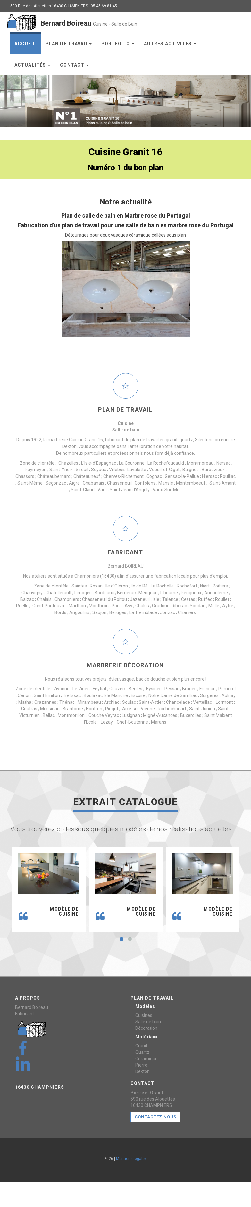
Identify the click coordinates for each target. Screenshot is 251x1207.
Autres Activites (170, 43)
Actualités (32, 65)
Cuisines (143, 1015)
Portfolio (117, 43)
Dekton (142, 1071)
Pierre (141, 1065)
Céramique (146, 1058)
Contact (74, 65)
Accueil (25, 43)
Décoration (146, 1028)
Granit (141, 1045)
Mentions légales (131, 1158)
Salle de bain (148, 1021)
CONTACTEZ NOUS (156, 1116)
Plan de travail (69, 43)
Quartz (142, 1052)
